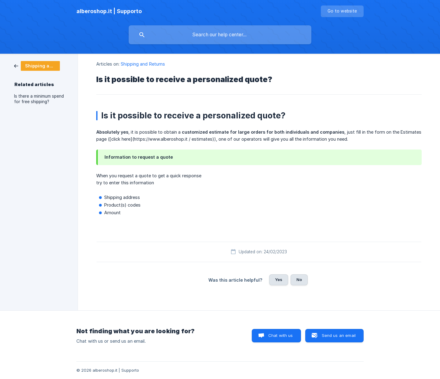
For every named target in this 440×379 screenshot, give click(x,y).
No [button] (299, 279)
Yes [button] (278, 279)
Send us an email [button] (339, 335)
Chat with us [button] (280, 335)
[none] (109, 11)
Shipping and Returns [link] (143, 64)
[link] (37, 65)
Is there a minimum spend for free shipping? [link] (39, 99)
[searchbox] (220, 34)
